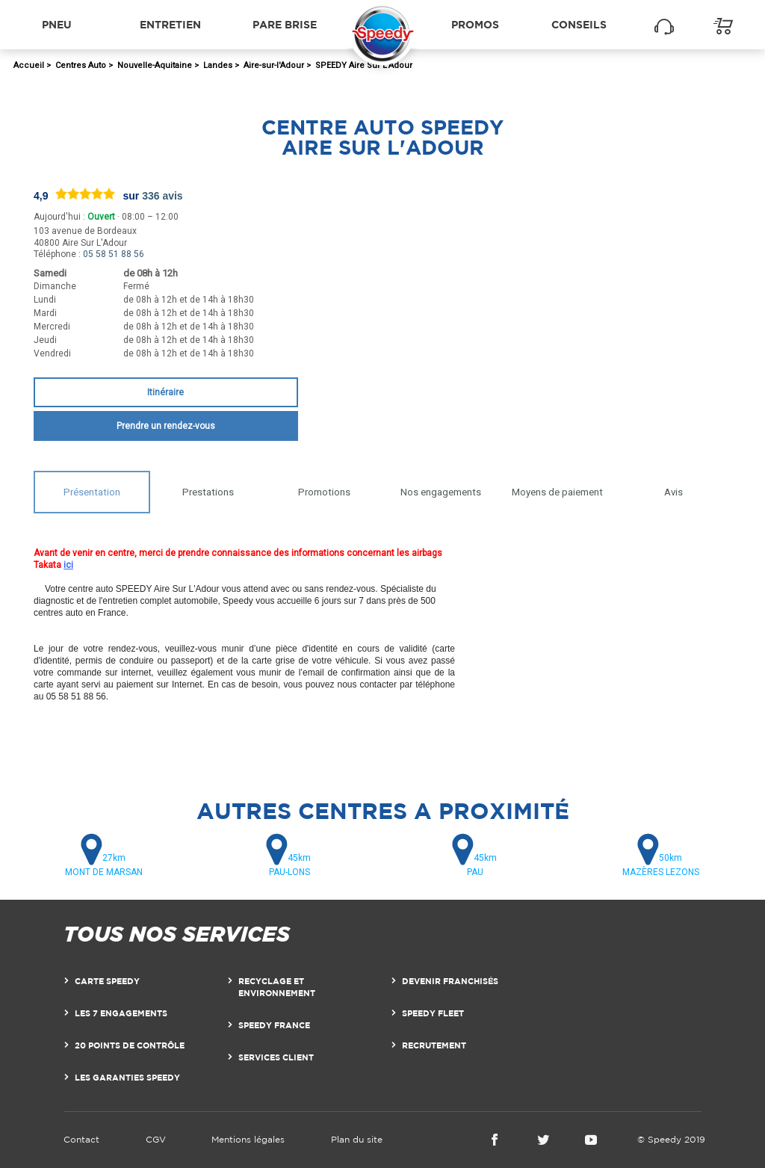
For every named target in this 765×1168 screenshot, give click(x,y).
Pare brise (285, 24)
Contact (81, 1139)
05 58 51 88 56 (113, 254)
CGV (156, 1139)
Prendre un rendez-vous (166, 426)
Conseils (579, 24)
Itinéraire (165, 392)
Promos (475, 24)
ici (68, 565)
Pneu (57, 24)
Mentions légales (248, 1139)
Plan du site (356, 1139)
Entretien (170, 24)
